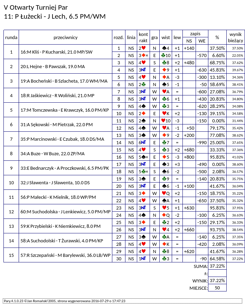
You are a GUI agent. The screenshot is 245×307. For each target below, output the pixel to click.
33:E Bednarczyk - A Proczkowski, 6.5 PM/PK (64, 168)
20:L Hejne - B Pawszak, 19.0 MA (52, 66)
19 (118, 179)
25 (118, 222)
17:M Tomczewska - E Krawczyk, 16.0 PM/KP (64, 110)
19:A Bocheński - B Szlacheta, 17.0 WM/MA (63, 81)
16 (118, 157)
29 (118, 251)
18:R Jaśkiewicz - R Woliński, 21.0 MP (57, 95)
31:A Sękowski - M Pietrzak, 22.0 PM (56, 124)
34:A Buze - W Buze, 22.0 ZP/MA (52, 153)
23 (118, 208)
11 (118, 121)
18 (118, 171)
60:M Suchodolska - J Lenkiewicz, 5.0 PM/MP (65, 211)
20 (118, 186)
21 (118, 193)
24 (118, 215)
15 (118, 150)
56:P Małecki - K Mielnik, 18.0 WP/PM (58, 197)
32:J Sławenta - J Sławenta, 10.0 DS (54, 182)
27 (118, 237)
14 (118, 142)
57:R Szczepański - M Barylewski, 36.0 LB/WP (65, 255)
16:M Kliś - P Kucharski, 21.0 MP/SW (56, 52)
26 (118, 229)
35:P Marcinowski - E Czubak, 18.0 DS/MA (62, 139)
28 (118, 244)
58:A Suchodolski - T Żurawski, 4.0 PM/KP (61, 241)
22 (118, 200)
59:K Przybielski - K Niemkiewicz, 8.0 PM (60, 226)
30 (118, 258)
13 (118, 135)
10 (118, 113)
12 (118, 128)
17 (118, 164)
